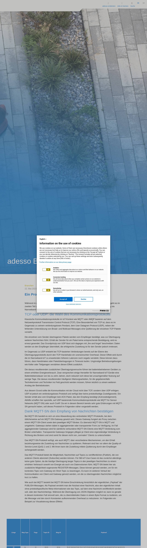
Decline (83, 299)
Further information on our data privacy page (55, 262)
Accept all (63, 299)
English (43, 239)
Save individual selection (73, 304)
